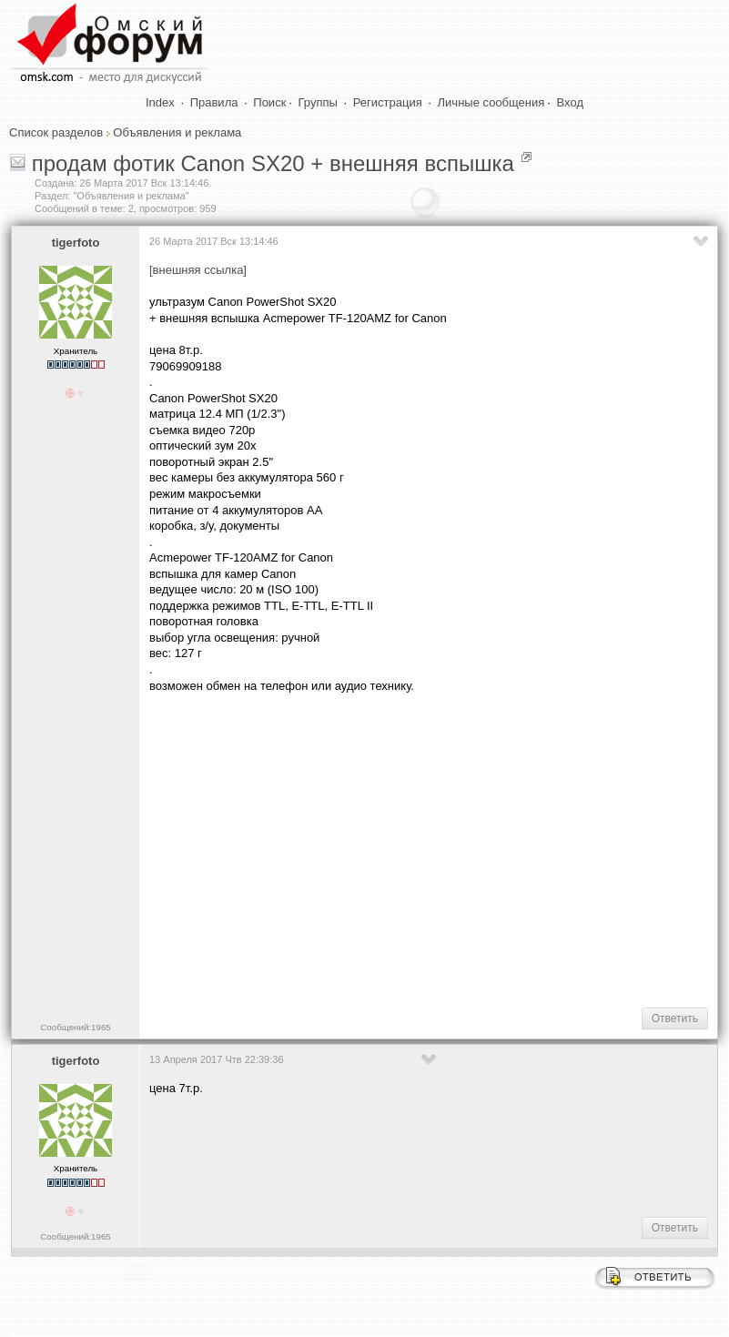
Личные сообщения (491, 102)
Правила (214, 102)
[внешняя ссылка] (198, 270)
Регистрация (387, 102)
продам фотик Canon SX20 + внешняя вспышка (273, 163)
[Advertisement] (439, 848)
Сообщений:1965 (75, 1027)
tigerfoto (76, 242)
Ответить (675, 1018)
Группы (318, 102)
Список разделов (56, 132)
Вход (570, 102)
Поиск (269, 102)
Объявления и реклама (177, 132)
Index (160, 102)
